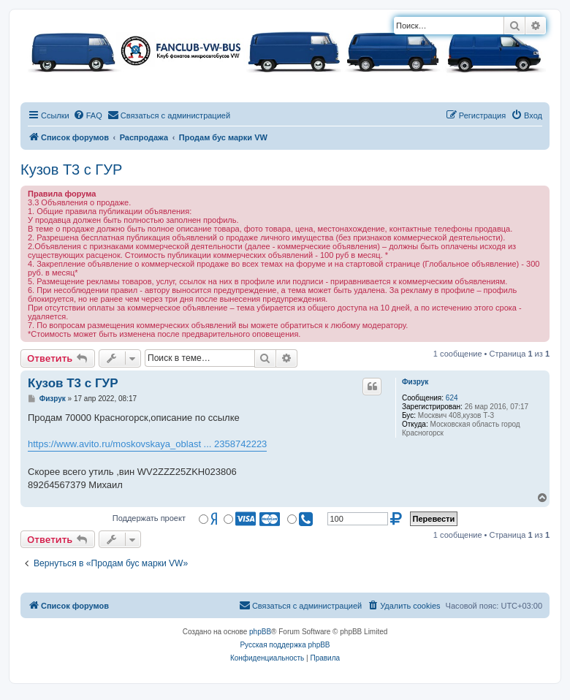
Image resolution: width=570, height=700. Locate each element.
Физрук (415, 382)
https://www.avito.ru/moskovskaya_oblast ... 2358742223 (147, 443)
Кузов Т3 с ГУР (71, 169)
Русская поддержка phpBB (285, 645)
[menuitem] (87, 115)
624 (452, 398)
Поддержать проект (149, 518)
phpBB (260, 632)
